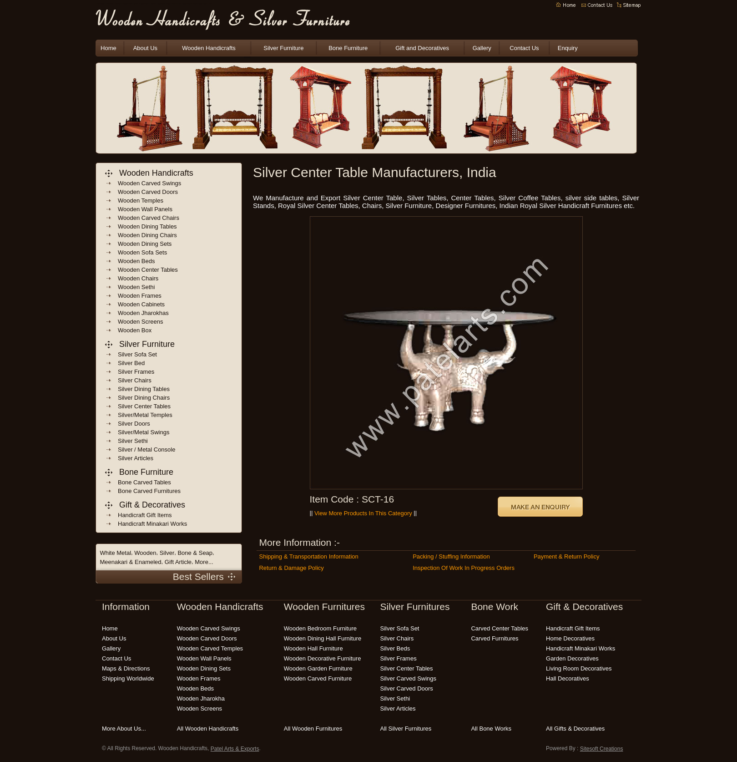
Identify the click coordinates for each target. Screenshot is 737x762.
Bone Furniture (348, 48)
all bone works (491, 728)
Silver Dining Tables (144, 389)
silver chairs (397, 638)
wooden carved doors (148, 191)
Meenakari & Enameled (130, 562)
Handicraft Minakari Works (580, 648)
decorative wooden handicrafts (156, 4)
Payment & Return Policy (567, 556)
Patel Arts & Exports (235, 749)
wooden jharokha (201, 698)
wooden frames (140, 295)
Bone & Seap (194, 552)
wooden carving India (173, 4)
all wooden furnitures (313, 728)
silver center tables (406, 668)
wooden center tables (148, 269)
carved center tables (499, 628)
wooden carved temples (210, 648)
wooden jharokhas (143, 313)
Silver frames (136, 371)
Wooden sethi (136, 287)
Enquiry (568, 48)
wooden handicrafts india (140, 4)
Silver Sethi (133, 440)
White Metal (115, 552)
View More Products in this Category (363, 513)
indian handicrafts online (162, 4)
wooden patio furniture (188, 4)
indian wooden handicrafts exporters (116, 4)
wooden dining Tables (147, 226)
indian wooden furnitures (150, 4)
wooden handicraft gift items (167, 4)
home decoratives (570, 638)
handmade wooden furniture (198, 4)
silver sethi (395, 698)
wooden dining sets (145, 243)
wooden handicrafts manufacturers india (100, 4)
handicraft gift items (145, 515)
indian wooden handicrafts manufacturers (108, 4)
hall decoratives (567, 678)
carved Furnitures (494, 638)
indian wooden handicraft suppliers (123, 4)
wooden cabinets (141, 304)
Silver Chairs (134, 380)
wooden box (134, 330)
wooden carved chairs (148, 217)
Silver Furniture (283, 48)
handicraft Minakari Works (152, 523)
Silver (167, 552)
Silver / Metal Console (146, 449)
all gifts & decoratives (575, 728)
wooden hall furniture (313, 648)
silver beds (395, 648)
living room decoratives (579, 668)
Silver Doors (134, 423)
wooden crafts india (146, 4)
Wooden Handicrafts (129, 4)
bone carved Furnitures (149, 491)
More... (204, 562)
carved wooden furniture (203, 4)
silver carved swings (408, 678)
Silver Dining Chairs (144, 397)
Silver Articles (135, 458)
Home (108, 48)
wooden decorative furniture (322, 658)
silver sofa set (399, 628)
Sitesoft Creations (601, 749)
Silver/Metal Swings (143, 432)
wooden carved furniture (318, 678)
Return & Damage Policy (291, 567)
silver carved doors (406, 688)
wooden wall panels (145, 209)
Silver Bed (131, 363)
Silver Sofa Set (137, 354)
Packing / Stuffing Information (451, 556)
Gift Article (178, 562)
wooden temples (140, 200)
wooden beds (136, 261)
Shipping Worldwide (128, 678)
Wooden (145, 552)
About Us (145, 48)
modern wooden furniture (208, 4)
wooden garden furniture (177, 4)
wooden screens (140, 321)
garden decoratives (572, 658)
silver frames (398, 658)
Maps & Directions (126, 668)
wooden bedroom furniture (193, 4)
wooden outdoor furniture (182, 4)
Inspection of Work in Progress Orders (464, 567)
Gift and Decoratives (422, 48)
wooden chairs (138, 278)
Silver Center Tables (144, 406)
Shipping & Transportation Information (308, 556)
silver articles (398, 708)
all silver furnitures (406, 728)
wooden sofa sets (142, 252)
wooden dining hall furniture (322, 638)
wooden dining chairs (147, 235)
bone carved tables (144, 482)
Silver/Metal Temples (145, 414)
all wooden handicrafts (208, 728)
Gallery (482, 48)
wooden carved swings (149, 183)
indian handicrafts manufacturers (134, 4)
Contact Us (524, 48)
